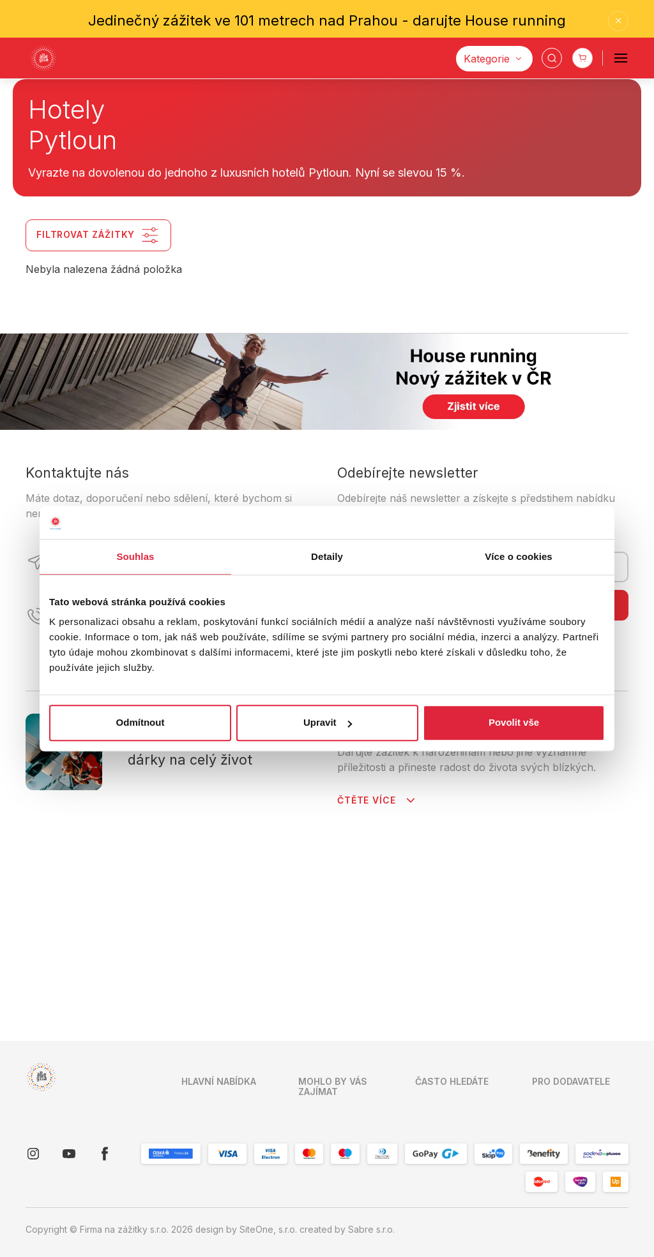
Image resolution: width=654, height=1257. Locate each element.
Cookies (199, 1062)
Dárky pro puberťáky (459, 942)
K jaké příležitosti (334, 1106)
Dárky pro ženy (448, 1022)
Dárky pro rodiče (451, 1002)
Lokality (314, 1066)
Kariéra (196, 962)
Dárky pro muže (449, 1096)
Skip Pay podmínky (338, 1046)
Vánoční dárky (445, 962)
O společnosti (210, 1042)
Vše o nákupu (210, 982)
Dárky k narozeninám (460, 982)
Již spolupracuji (565, 922)
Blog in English (328, 1026)
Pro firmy (200, 1022)
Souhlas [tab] (135, 556)
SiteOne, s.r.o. (268, 1229)
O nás (193, 942)
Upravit (327, 722)
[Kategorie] (494, 58)
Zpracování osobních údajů (343, 940)
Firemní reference (336, 966)
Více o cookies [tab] (518, 556)
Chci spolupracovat (573, 902)
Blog (307, 1006)
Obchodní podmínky (340, 913)
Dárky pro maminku (455, 922)
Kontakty (199, 922)
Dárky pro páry (447, 1042)
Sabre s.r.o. (371, 1229)
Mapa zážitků (209, 1002)
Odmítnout (140, 722)
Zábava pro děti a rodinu (452, 1068)
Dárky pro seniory (453, 902)
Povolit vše (514, 722)
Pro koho (317, 1086)
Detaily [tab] (327, 556)
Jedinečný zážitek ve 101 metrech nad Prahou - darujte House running (327, 20)
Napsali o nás (326, 986)
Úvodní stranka (212, 902)
